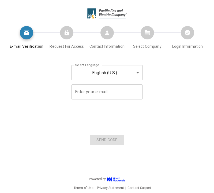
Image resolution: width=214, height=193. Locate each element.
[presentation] (107, 116)
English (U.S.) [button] (104, 72)
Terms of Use (83, 188)
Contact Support (139, 188)
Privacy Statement (110, 188)
